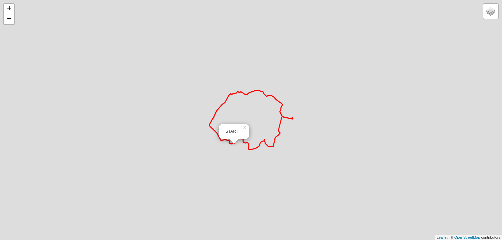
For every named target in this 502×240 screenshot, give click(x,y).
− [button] (9, 19)
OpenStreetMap (467, 237)
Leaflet (442, 237)
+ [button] (9, 9)
